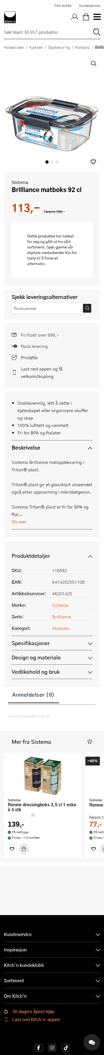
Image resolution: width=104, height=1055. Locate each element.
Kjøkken (36, 47)
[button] (93, 161)
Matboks (82, 47)
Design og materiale (36, 657)
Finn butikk (62, 5)
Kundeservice (89, 5)
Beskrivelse (26, 447)
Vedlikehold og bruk (36, 672)
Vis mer (19, 521)
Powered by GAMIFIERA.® (29, 716)
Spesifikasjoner (31, 643)
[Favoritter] (12, 849)
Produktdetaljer (31, 556)
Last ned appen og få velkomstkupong (42, 372)
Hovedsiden (14, 47)
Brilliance (61, 616)
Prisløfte (29, 357)
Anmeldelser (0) (33, 694)
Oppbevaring (59, 47)
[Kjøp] (24, 849)
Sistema (20, 182)
